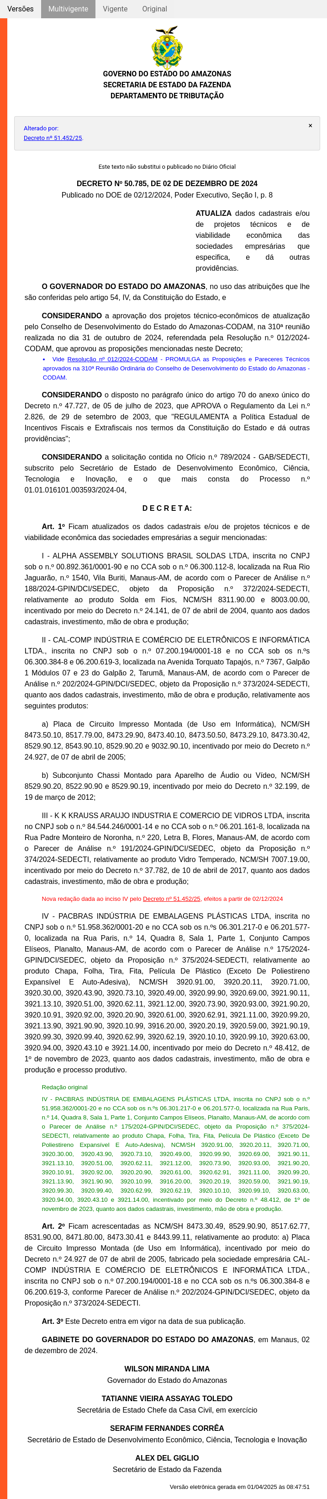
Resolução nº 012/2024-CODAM (113, 359)
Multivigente (68, 9)
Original (154, 9)
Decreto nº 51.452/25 (53, 137)
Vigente (115, 9)
